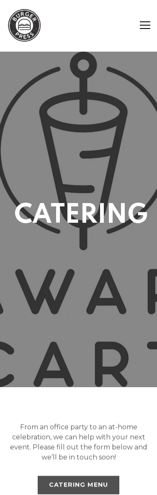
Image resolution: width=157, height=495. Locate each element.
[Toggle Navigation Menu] (145, 25)
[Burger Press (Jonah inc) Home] (25, 25)
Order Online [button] (78, 460)
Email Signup (78, 483)
